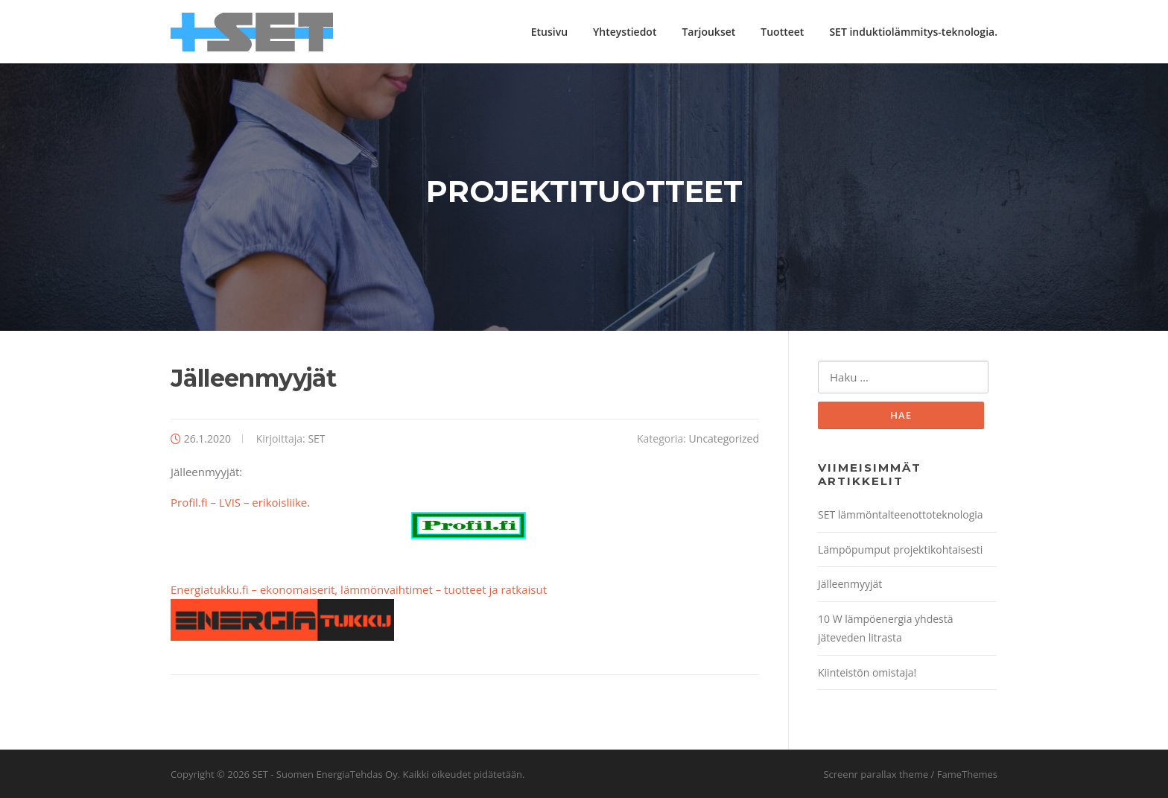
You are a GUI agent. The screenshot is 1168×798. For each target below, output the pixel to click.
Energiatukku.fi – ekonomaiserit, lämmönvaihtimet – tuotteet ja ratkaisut (359, 589)
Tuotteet (782, 32)
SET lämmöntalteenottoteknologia (900, 514)
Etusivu (549, 32)
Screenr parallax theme (875, 774)
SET (316, 438)
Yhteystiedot (624, 32)
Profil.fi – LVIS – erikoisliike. (348, 517)
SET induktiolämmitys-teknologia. (913, 32)
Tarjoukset (708, 32)
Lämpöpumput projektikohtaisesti (900, 549)
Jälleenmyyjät (850, 584)
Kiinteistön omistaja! (867, 672)
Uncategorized (724, 438)
